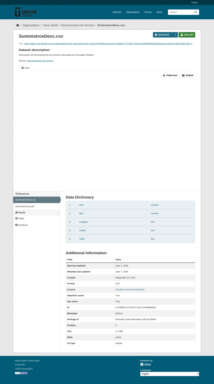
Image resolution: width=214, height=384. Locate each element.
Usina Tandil (50, 25)
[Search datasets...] (183, 12)
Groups (148, 12)
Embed (187, 75)
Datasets (117, 12)
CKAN (145, 364)
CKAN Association (24, 369)
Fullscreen (170, 75)
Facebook (22, 225)
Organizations (133, 12)
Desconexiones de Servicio (77, 25)
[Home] (17, 25)
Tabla (25, 68)
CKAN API (20, 364)
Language (145, 370)
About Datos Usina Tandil (27, 360)
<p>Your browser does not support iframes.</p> (107, 135)
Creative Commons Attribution (130, 289)
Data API (187, 34)
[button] (174, 35)
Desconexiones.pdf (25, 206)
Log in (194, 2)
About (159, 12)
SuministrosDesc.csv (111, 25)
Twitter (20, 218)
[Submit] (196, 12)
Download (162, 34)
